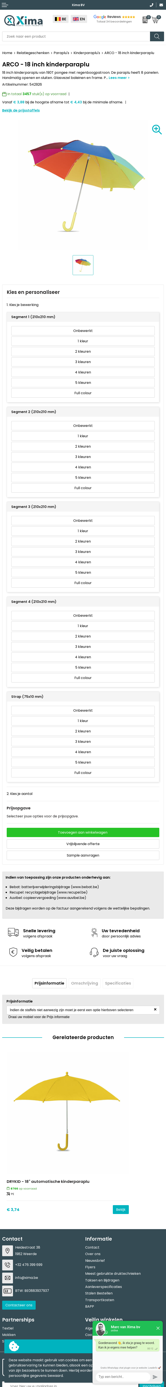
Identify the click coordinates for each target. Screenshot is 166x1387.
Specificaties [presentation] (118, 983)
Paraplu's (61, 52)
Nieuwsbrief (95, 1210)
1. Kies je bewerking (22, 304)
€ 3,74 (13, 1158)
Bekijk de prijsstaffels (21, 110)
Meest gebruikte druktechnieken (113, 1223)
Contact (92, 1196)
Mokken (9, 1284)
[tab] (49, 983)
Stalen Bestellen (99, 1242)
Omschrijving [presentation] (84, 983)
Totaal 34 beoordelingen (114, 21)
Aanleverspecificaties (103, 1236)
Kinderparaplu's (86, 52)
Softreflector (13, 1290)
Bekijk (70, 1158)
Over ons (93, 1203)
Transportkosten (99, 1249)
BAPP (89, 1256)
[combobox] (76, 36)
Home (7, 52)
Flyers (90, 1216)
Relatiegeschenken (33, 52)
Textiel (7, 1277)
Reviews (114, 16)
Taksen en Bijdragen (102, 1229)
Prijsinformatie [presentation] (49, 983)
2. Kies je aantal (19, 793)
